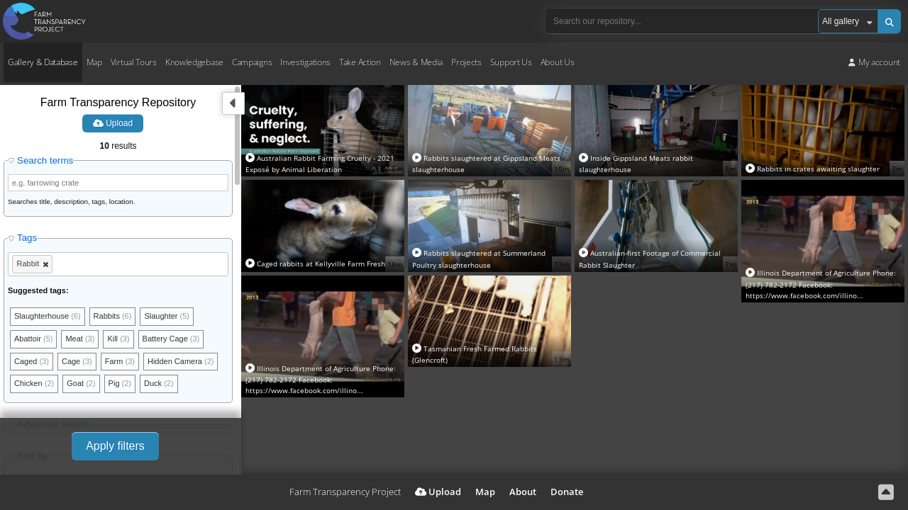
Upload (113, 123)
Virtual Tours (134, 62)
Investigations (305, 62)
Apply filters (115, 446)
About (522, 491)
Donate (566, 491)
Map (94, 62)
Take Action (360, 62)
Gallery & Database (43, 62)
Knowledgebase (194, 62)
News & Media (416, 62)
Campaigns (252, 62)
